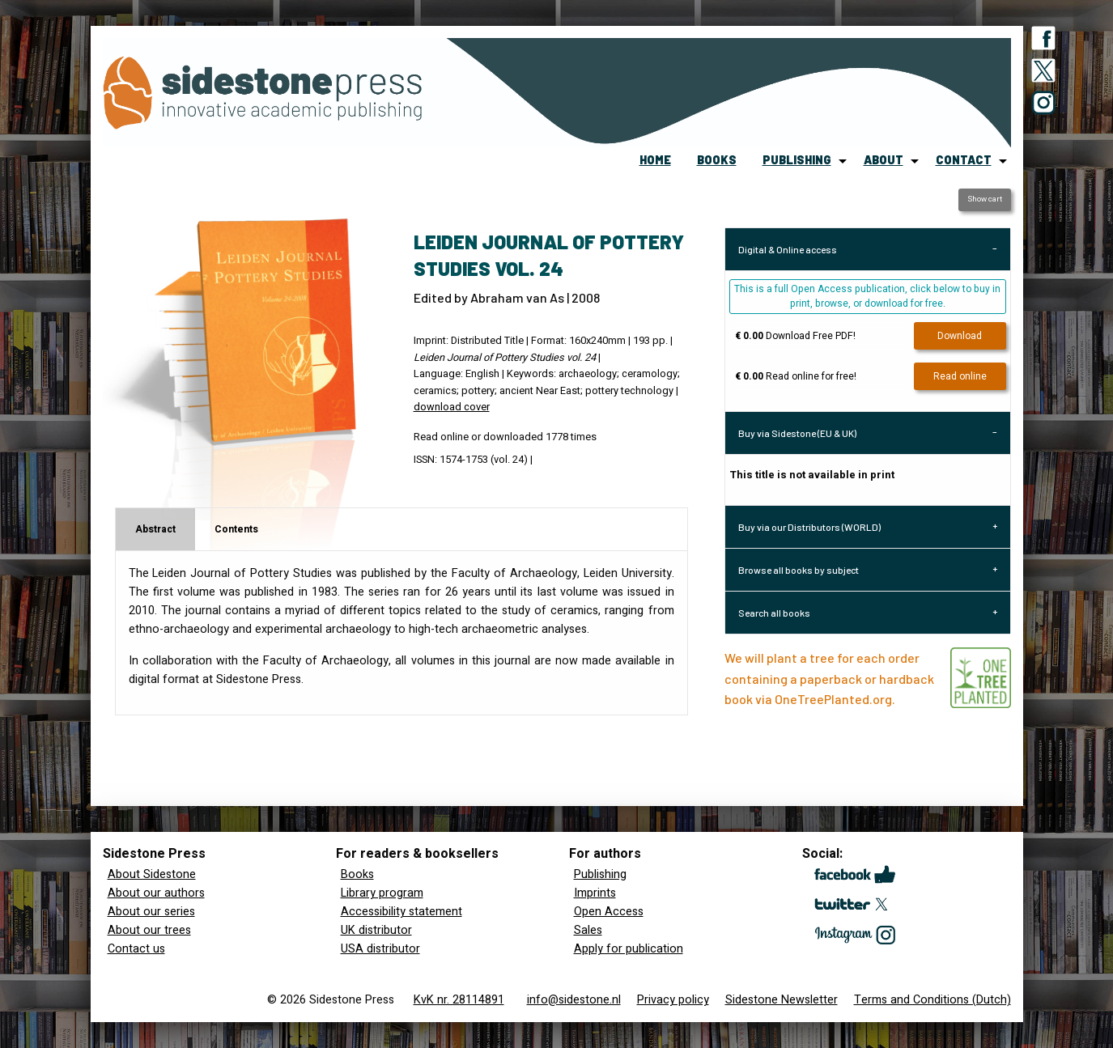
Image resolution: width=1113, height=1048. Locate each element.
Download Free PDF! (795, 336)
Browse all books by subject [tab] (798, 569)
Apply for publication (628, 948)
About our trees (149, 930)
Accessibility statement (401, 911)
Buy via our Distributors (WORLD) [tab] (809, 526)
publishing (797, 160)
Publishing (600, 874)
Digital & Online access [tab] (787, 249)
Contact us (136, 948)
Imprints (595, 893)
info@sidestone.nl (574, 999)
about (883, 160)
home (655, 160)
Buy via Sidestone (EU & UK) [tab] (797, 433)
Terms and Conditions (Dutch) (932, 999)
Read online (960, 376)
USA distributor (380, 948)
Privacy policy (673, 999)
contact (964, 160)
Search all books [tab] (774, 612)
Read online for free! (795, 376)
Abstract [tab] (155, 529)
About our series (151, 911)
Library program (382, 893)
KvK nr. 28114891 (459, 999)
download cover (452, 407)
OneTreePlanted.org (833, 698)
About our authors (156, 893)
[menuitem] (655, 161)
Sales (588, 930)
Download (959, 336)
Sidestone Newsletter (781, 999)
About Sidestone (152, 874)
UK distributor (376, 930)
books (717, 160)
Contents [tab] (236, 529)
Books (357, 874)
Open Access (609, 911)
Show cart (984, 199)
